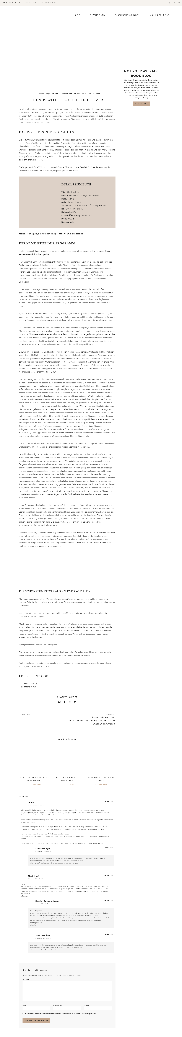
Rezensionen (97, 15)
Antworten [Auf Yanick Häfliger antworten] (109, 848)
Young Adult (80, 94)
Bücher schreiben (160, 15)
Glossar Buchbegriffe (52, 3)
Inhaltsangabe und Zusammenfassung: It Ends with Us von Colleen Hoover (91, 720)
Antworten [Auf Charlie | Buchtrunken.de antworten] (109, 900)
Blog (77, 15)
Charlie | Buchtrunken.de (47, 901)
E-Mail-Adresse (58, 1005)
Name (25, 1005)
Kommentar (26, 979)
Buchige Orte (30, 3)
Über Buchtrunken (11, 3)
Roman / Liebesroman (62, 94)
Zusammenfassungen (127, 15)
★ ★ (36, 94)
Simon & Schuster (76, 205)
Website (86, 1005)
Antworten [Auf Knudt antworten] (109, 801)
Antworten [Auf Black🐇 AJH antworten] (109, 875)
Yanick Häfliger (42, 848)
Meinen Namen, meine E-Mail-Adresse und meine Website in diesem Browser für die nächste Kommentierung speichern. (61, 1013)
